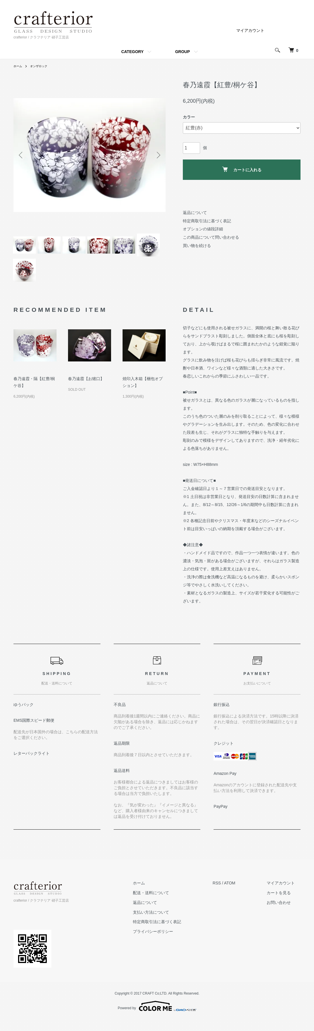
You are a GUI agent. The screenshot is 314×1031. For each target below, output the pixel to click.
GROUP (182, 51)
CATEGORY (132, 51)
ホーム (18, 66)
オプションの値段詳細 (203, 229)
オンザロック (42, 66)
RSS (228, 894)
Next (157, 155)
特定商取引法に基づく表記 (207, 221)
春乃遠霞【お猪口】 (86, 390)
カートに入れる (241, 169)
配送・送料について (168, 904)
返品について (195, 212)
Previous (22, 155)
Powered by (157, 1017)
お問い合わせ (284, 913)
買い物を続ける (197, 245)
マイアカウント (250, 30)
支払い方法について (168, 923)
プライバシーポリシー (170, 942)
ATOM (241, 894)
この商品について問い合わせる (211, 237)
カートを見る (284, 904)
